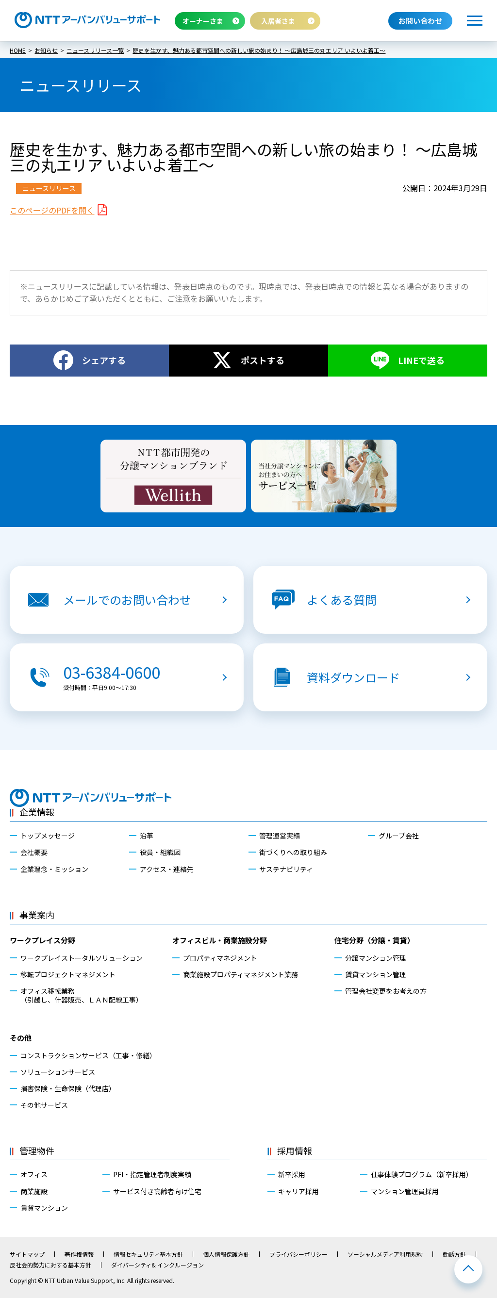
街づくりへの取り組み (293, 852)
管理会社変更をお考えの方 (386, 990)
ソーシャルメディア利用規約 (385, 1254)
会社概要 (34, 852)
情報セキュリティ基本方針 (148, 1254)
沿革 (146, 835)
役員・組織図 (160, 852)
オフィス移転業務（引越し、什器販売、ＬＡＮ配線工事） (81, 995)
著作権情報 (79, 1254)
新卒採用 (291, 1174)
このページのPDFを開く (52, 210)
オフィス (34, 1174)
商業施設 (34, 1191)
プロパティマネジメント (220, 957)
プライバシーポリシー (298, 1254)
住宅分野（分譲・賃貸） (374, 940)
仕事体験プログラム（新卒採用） (422, 1174)
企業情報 (36, 811)
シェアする (104, 360)
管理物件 (36, 1150)
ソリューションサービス (57, 1072)
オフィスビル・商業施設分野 (219, 940)
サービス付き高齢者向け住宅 (157, 1191)
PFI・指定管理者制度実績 (152, 1174)
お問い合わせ (420, 21)
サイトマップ (27, 1254)
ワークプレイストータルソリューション (81, 957)
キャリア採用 (298, 1191)
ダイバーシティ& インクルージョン (157, 1265)
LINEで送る (421, 360)
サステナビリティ (286, 869)
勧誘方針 (454, 1254)
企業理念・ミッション (54, 869)
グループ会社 (399, 835)
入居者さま (278, 21)
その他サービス (44, 1105)
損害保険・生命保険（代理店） (68, 1088)
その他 (21, 1038)
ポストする (262, 360)
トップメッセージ (47, 835)
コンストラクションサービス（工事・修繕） (88, 1055)
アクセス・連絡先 (167, 869)
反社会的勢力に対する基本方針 (50, 1265)
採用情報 (294, 1150)
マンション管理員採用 (405, 1191)
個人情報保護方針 (226, 1254)
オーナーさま (202, 21)
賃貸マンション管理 (375, 974)
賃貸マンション (44, 1207)
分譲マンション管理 (375, 957)
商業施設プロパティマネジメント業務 (240, 974)
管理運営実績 (279, 835)
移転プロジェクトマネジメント (68, 974)
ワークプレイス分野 (42, 940)
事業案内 (36, 914)
